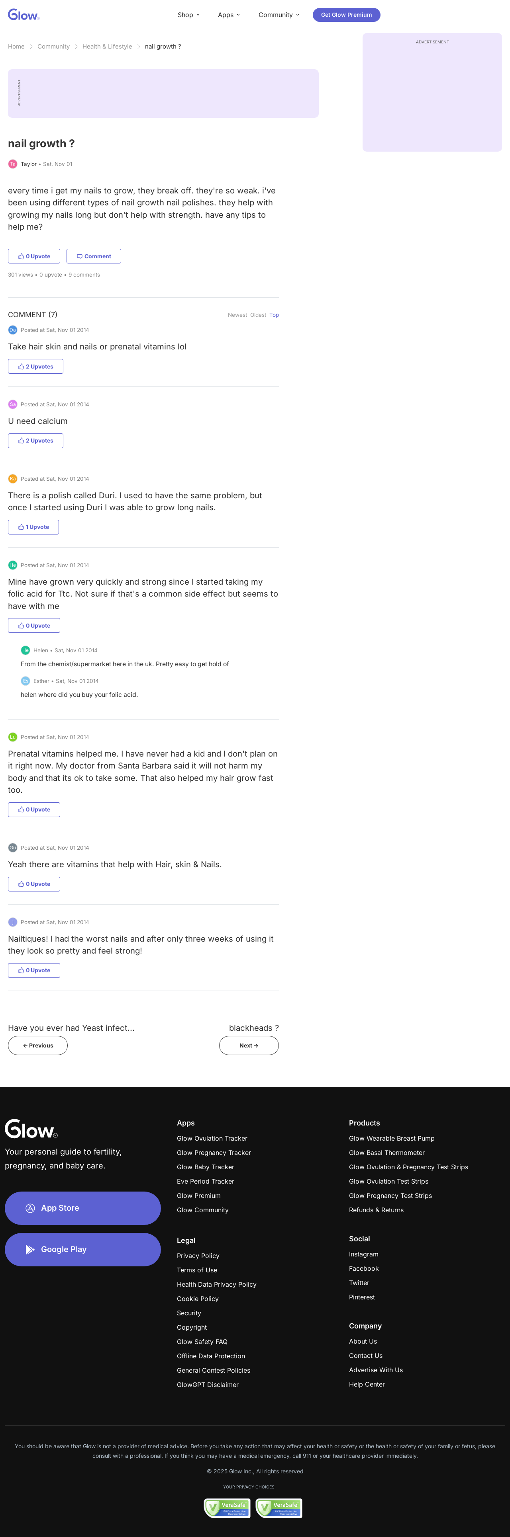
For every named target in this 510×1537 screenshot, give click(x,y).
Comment (93, 256)
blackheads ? (254, 1028)
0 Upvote (34, 256)
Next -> (249, 1045)
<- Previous (38, 1045)
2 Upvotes (35, 366)
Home (16, 46)
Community (53, 46)
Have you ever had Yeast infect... (71, 1028)
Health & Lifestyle (107, 46)
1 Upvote (33, 526)
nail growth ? (163, 46)
